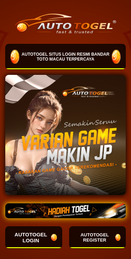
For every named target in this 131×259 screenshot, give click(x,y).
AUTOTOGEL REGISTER (100, 237)
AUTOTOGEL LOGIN (35, 237)
